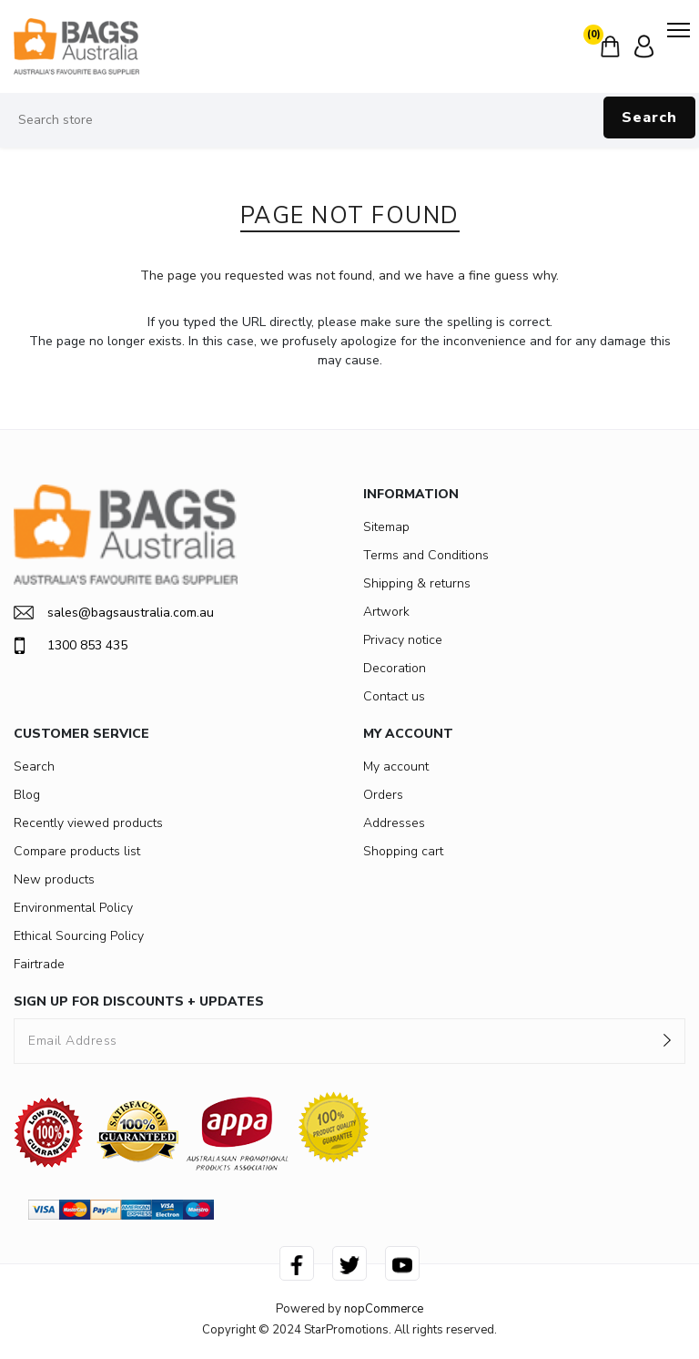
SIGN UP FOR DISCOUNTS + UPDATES (139, 1001)
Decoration (394, 668)
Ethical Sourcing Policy (79, 936)
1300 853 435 (70, 646)
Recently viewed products (88, 823)
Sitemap (386, 527)
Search (649, 117)
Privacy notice (402, 640)
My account (396, 766)
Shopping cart (403, 851)
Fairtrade (39, 964)
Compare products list (77, 851)
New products (54, 879)
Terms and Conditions (426, 555)
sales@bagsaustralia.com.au (114, 612)
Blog (27, 794)
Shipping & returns (417, 583)
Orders (383, 794)
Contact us (394, 696)
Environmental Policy (73, 907)
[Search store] (349, 120)
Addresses (394, 823)
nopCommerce (383, 1309)
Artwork (386, 611)
